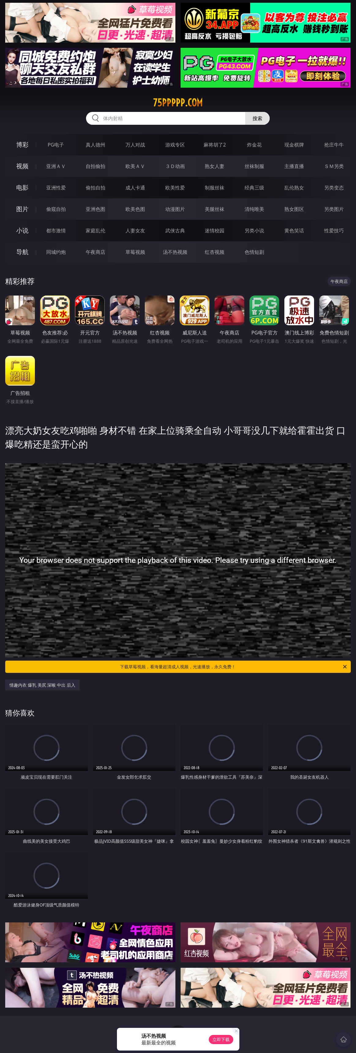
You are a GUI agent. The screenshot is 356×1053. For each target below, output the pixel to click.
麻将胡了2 (215, 144)
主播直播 (294, 166)
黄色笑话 (294, 230)
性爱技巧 (334, 230)
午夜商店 (95, 252)
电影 (22, 187)
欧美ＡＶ (135, 166)
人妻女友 (135, 230)
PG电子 (56, 144)
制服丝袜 (214, 187)
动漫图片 (175, 209)
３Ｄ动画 (175, 166)
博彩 (22, 144)
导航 (22, 252)
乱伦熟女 (294, 187)
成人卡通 (135, 187)
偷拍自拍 (95, 187)
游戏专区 (175, 144)
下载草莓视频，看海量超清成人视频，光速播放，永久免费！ (233, 666)
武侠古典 (175, 230)
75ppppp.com (178, 103)
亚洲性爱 (56, 187)
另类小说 (254, 230)
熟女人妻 (214, 166)
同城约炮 (56, 252)
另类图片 (334, 209)
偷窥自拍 (56, 209)
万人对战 (135, 144)
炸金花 (254, 144)
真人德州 (95, 144)
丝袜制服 (254, 166)
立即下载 (221, 1039)
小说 (22, 230)
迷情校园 (214, 230)
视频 (22, 166)
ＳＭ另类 (334, 166)
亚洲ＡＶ (56, 166)
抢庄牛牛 (334, 144)
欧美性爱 (175, 187)
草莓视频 (135, 252)
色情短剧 (254, 252)
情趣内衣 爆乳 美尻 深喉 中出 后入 (42, 685)
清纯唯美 (254, 209)
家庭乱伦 (95, 230)
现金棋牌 (294, 144)
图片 (22, 209)
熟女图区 (294, 209)
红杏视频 (214, 252)
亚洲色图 (95, 209)
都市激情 (56, 230)
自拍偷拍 (95, 166)
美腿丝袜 (214, 209)
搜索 (257, 118)
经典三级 (254, 187)
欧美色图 (135, 209)
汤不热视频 (175, 252)
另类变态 (334, 187)
